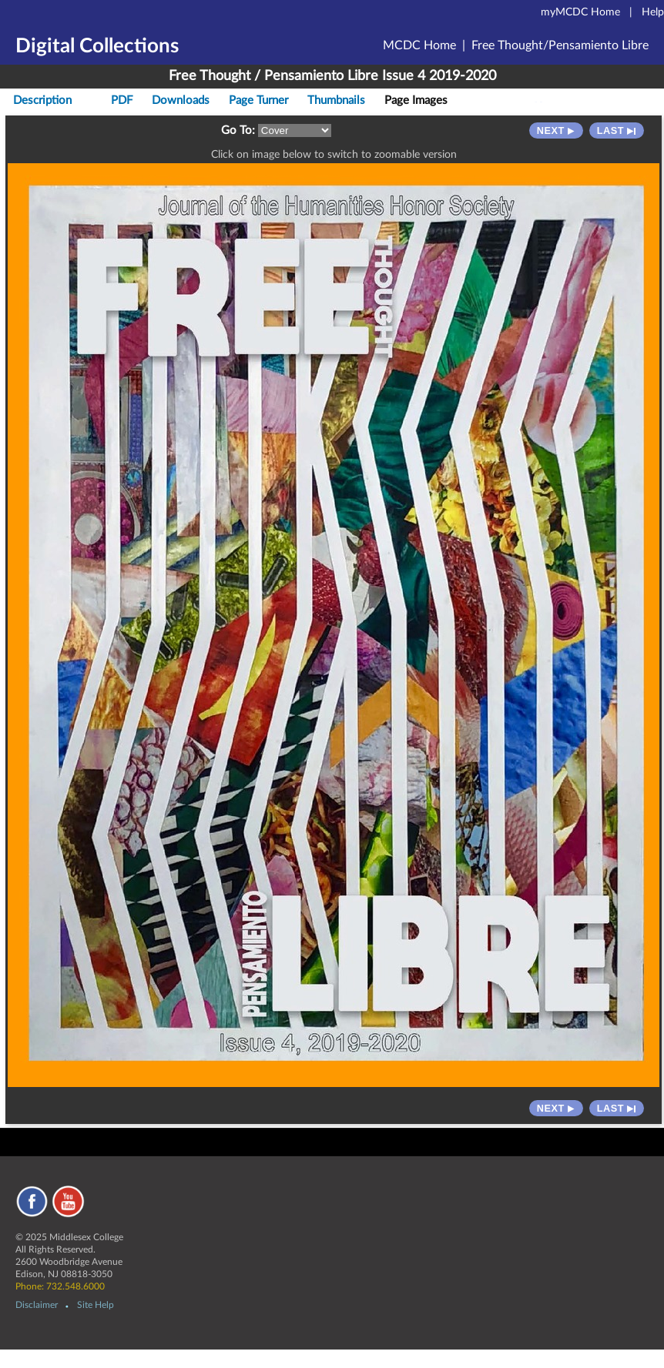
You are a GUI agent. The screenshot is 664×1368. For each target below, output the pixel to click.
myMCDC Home (580, 12)
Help (653, 12)
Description (42, 100)
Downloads (181, 100)
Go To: (238, 130)
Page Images (416, 100)
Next (556, 130)
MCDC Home (419, 45)
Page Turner (258, 100)
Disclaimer (36, 1304)
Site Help (95, 1304)
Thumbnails (336, 100)
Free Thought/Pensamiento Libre (560, 45)
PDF (121, 100)
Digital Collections (97, 46)
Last (616, 130)
